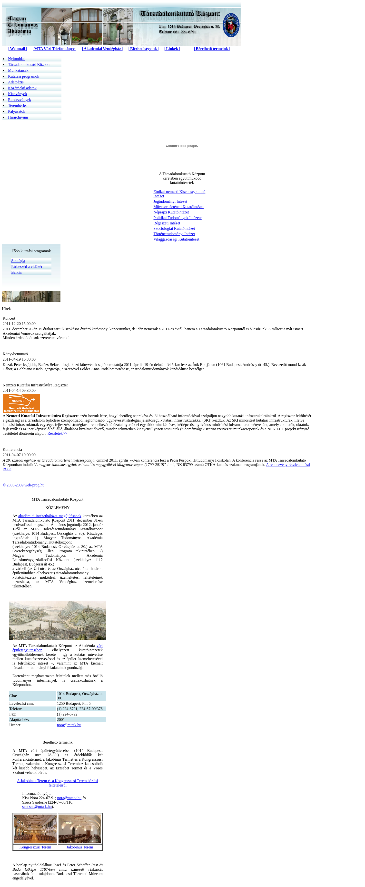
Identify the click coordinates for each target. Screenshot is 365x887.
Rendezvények (19, 100)
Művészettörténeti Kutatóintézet (179, 207)
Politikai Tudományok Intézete (178, 218)
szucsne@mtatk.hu (37, 807)
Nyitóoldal (16, 59)
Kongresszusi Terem (35, 847)
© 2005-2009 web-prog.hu (23, 485)
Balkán (16, 272)
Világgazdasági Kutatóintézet (176, 239)
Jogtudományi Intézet (170, 201)
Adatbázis (16, 82)
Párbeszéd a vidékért (27, 266)
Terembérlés (17, 105)
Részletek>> (57, 433)
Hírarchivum (18, 117)
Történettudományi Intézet (174, 234)
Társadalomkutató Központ (29, 64)
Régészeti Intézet (167, 223)
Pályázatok (16, 111)
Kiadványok (17, 94)
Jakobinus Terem (80, 847)
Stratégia (18, 261)
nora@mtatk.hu (69, 725)
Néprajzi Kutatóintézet (171, 212)
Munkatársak (18, 70)
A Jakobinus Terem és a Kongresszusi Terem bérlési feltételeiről (57, 783)
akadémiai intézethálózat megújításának (49, 516)
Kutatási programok (23, 76)
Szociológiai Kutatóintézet (174, 228)
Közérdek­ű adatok (22, 88)
